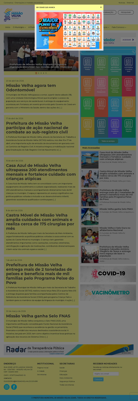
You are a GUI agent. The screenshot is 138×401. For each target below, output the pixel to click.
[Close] (101, 7)
